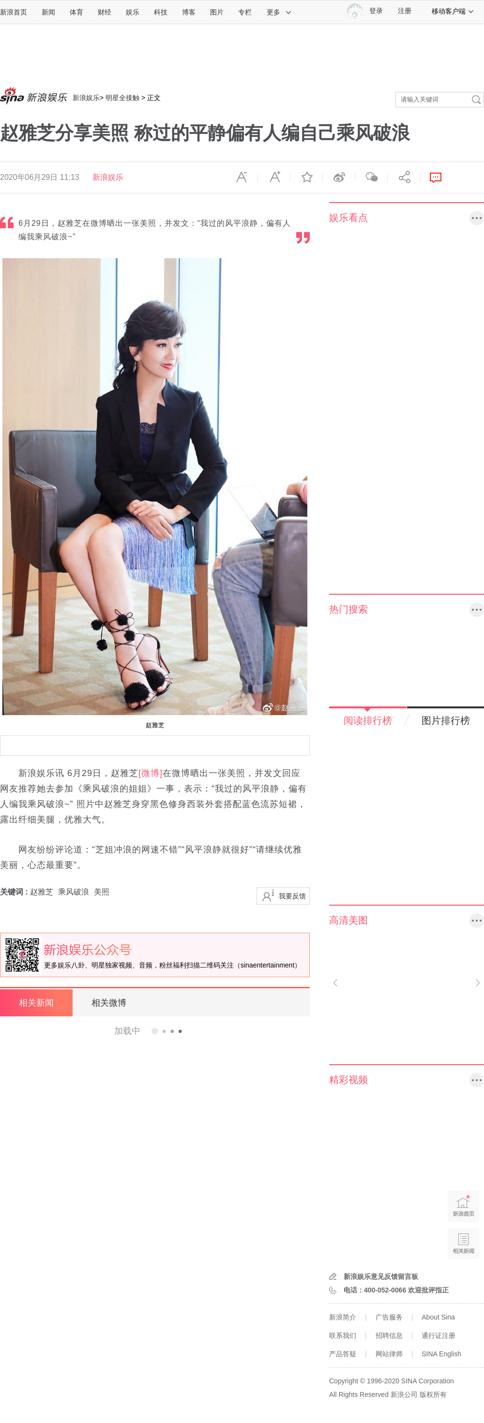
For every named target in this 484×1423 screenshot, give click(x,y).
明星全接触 (122, 98)
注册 (404, 11)
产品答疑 (342, 1354)
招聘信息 (389, 1335)
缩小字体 (241, 177)
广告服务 (389, 1317)
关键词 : (15, 892)
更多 (279, 12)
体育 (76, 12)
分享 (404, 177)
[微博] (150, 773)
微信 (371, 177)
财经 (104, 12)
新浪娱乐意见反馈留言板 (381, 1276)
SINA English (441, 1354)
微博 (339, 177)
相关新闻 (36, 1003)
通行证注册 (438, 1335)
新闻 (48, 12)
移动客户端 (453, 11)
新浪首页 (13, 12)
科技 (160, 12)
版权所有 (433, 1394)
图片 (217, 12)
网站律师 (389, 1354)
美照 (101, 892)
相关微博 (108, 1003)
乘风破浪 (73, 892)
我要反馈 (292, 896)
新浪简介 (342, 1317)
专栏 (245, 12)
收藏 (306, 177)
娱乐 (132, 12)
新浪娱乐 (86, 98)
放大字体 (274, 177)
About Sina (438, 1317)
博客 (189, 12)
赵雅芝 (41, 892)
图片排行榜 (446, 720)
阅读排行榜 (368, 720)
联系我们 (342, 1335)
